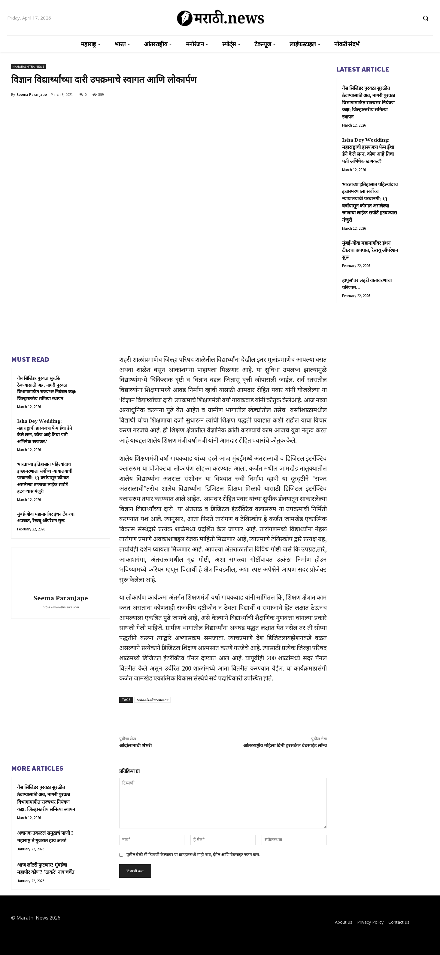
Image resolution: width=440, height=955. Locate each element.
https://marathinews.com (60, 607)
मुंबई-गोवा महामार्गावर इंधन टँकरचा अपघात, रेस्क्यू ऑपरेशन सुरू (368, 231)
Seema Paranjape (32, 94)
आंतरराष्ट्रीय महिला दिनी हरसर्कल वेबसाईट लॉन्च (285, 746)
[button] (425, 18)
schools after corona (152, 699)
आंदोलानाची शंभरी (135, 746)
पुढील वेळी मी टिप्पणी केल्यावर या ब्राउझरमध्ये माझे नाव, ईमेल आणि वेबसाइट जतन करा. (193, 854)
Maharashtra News (28, 66)
